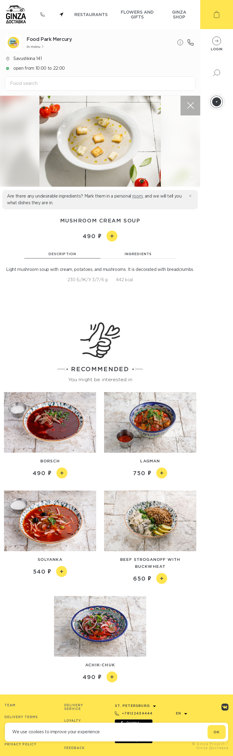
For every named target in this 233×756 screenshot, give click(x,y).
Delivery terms (21, 717)
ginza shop (179, 14)
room (137, 196)
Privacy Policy (20, 744)
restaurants (91, 14)
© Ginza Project (208, 744)
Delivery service (73, 707)
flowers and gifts (137, 14)
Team (10, 705)
